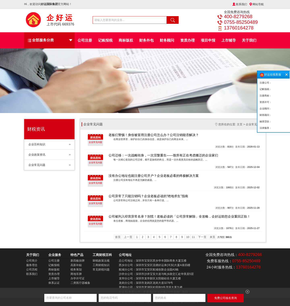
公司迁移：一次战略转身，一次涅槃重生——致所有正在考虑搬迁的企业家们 (163, 155)
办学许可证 (77, 278)
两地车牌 (76, 274)
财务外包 (146, 40)
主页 (239, 124)
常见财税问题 (101, 269)
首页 (118, 237)
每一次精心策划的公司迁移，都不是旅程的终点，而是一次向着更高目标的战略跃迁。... (160, 159)
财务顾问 (167, 40)
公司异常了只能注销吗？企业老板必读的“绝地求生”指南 (148, 196)
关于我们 (249, 40)
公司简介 (31, 260)
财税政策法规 (101, 260)
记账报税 (105, 40)
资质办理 (187, 40)
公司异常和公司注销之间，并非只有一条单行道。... (141, 200)
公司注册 (85, 40)
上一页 (128, 237)
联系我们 (241, 4)
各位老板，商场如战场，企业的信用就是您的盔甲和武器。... (145, 220)
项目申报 (208, 40)
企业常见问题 (36, 165)
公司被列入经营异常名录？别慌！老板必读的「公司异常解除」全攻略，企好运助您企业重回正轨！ (179, 216)
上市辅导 (228, 40)
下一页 (202, 237)
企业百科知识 (36, 144)
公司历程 (31, 269)
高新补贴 (76, 265)
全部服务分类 (52, 40)
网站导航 (258, 4)
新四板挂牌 (77, 260)
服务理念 (31, 265)
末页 (212, 237)
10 (187, 237)
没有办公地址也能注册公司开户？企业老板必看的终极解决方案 (154, 175)
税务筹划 (76, 269)
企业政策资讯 (36, 154)
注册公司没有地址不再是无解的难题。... (134, 180)
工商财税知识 (101, 265)
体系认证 (54, 282)
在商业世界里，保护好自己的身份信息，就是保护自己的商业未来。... (150, 139)
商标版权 (126, 40)
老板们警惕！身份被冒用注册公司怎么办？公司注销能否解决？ (154, 135)
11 (193, 237)
